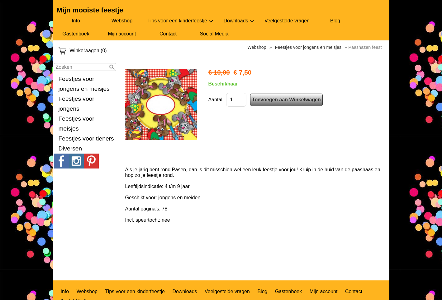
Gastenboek (75, 33)
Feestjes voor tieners (86, 138)
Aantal (215, 99)
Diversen (70, 148)
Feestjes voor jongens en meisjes (84, 84)
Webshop (122, 20)
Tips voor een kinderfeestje (181, 21)
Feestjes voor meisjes (76, 123)
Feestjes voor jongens (76, 103)
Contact (168, 33)
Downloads (238, 21)
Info (76, 20)
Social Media (214, 33)
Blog (335, 20)
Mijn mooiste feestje (90, 10)
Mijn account (122, 33)
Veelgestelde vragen (287, 20)
